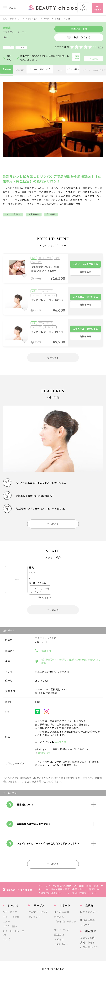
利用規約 (59, 921)
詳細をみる (86, 272)
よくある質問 (61, 917)
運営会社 (59, 939)
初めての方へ (46, 69)
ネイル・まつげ (11, 921)
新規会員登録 (87, 925)
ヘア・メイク (10, 917)
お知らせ (83, 8)
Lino (6, 37)
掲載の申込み (87, 947)
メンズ (6, 944)
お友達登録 (61, 746)
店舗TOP (6, 69)
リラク (48, 18)
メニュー (33, 69)
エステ (6, 926)
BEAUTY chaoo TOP (12, 18)
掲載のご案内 (87, 943)
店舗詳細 (75, 57)
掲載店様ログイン (90, 952)
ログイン (97, 8)
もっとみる (53, 358)
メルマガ (85, 930)
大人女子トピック (38, 917)
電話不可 (7, 57)
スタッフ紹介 (73, 69)
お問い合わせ (61, 949)
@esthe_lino (45, 756)
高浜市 (60, 18)
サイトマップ (61, 935)
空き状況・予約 (73, 29)
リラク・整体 (32, 18)
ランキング (34, 921)
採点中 (100, 48)
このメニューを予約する (85, 263)
